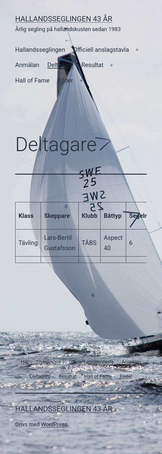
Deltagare (60, 65)
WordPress (54, 424)
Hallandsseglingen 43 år (63, 19)
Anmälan (27, 65)
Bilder (65, 80)
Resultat (92, 65)
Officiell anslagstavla (101, 49)
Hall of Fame (32, 80)
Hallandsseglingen (40, 49)
